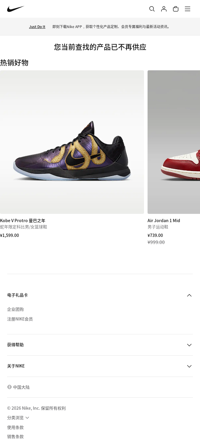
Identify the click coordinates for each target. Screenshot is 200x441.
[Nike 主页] (16, 9)
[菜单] (187, 9)
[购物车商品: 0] (175, 9)
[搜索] (152, 9)
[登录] (164, 9)
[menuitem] (19, 417)
